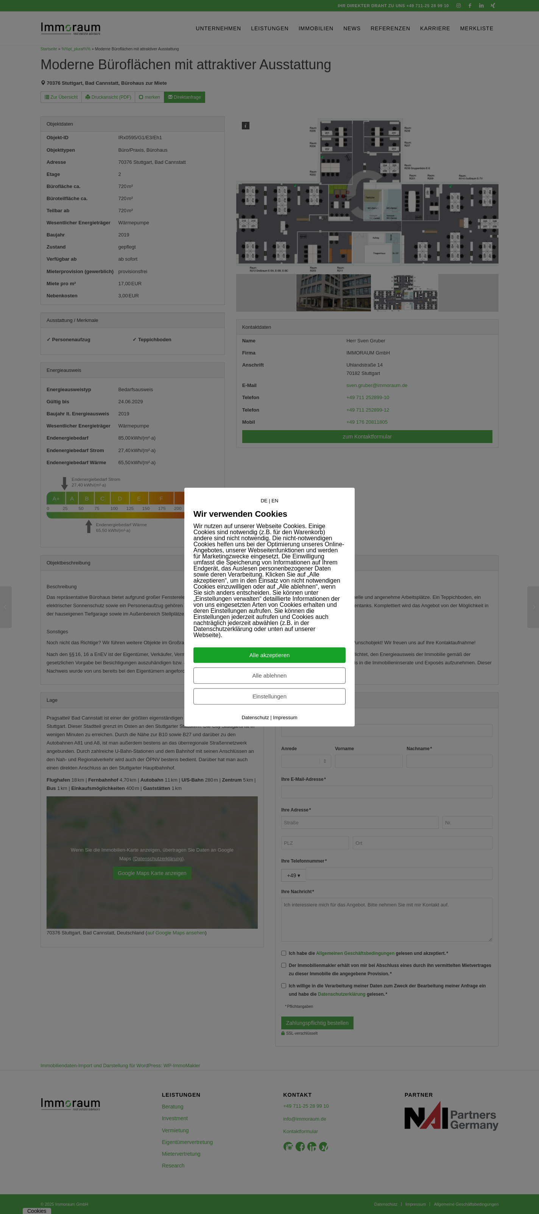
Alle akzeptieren (269, 655)
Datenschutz (255, 717)
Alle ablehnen (269, 675)
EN (274, 501)
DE (264, 501)
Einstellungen (269, 696)
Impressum (285, 717)
